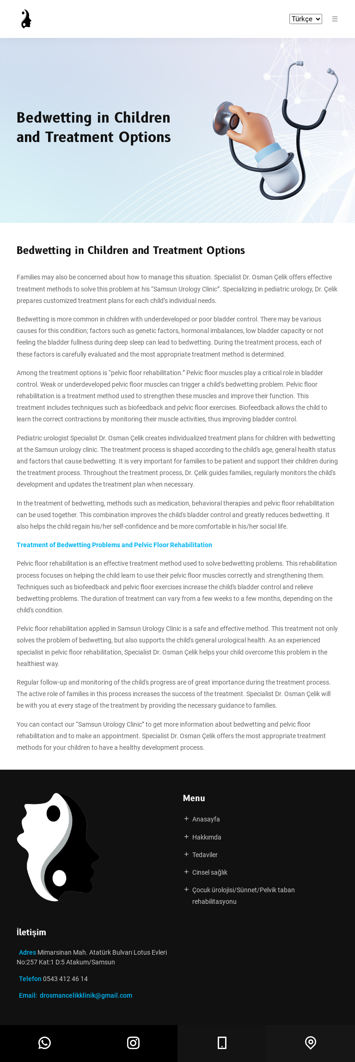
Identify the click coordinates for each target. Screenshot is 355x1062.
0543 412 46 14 (65, 978)
